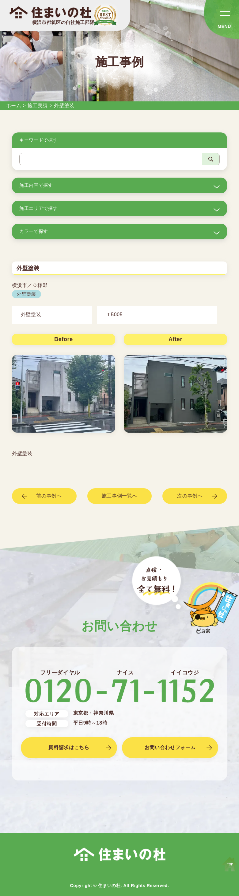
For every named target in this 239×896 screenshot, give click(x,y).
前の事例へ (49, 495)
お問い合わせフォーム (170, 747)
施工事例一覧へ (119, 495)
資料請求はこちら (68, 747)
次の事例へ (190, 495)
